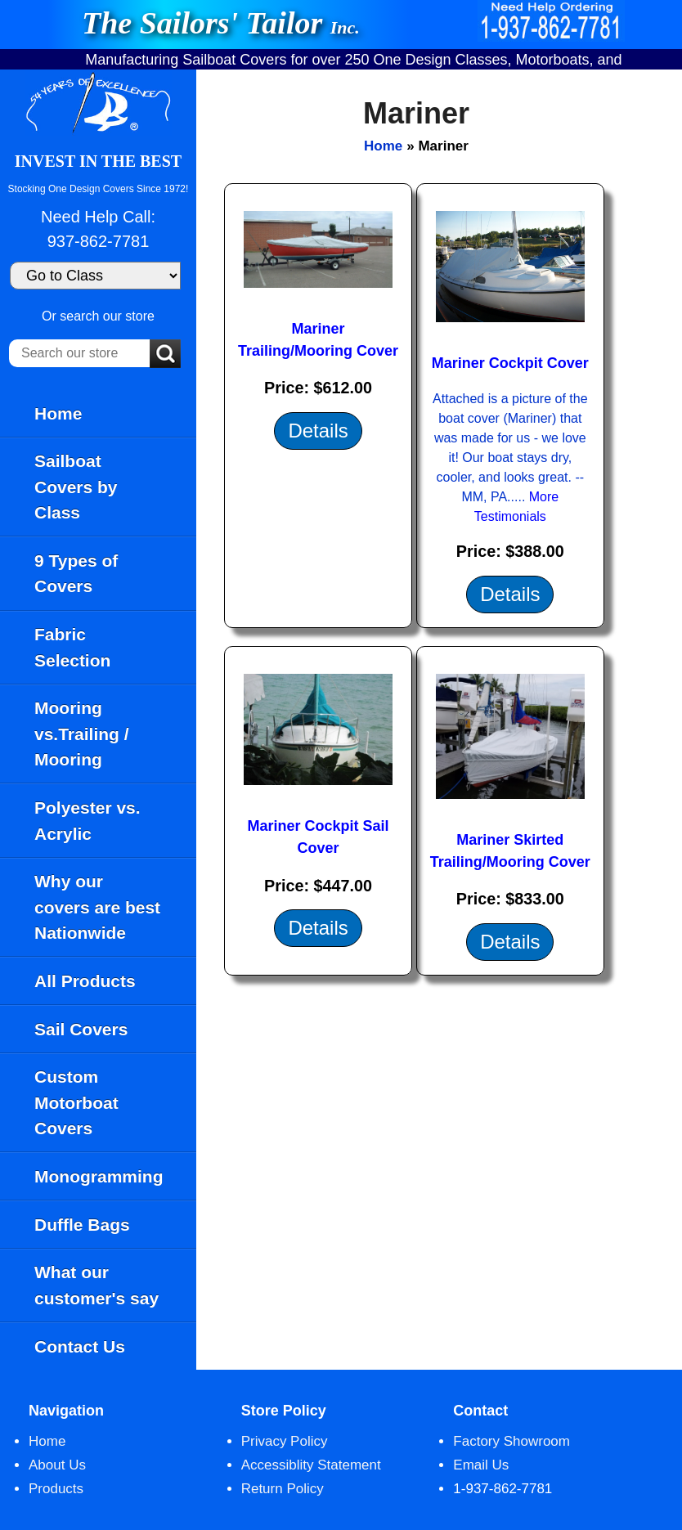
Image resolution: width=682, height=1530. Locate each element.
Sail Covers (81, 1029)
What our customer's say (96, 1285)
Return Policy (282, 1488)
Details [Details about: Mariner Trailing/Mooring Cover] (318, 431)
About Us (57, 1465)
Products (56, 1488)
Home (58, 413)
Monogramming (99, 1176)
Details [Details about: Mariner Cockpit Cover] (510, 594)
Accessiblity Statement (311, 1465)
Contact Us (79, 1346)
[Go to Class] (95, 275)
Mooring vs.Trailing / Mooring (81, 733)
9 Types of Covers (76, 573)
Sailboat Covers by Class (76, 486)
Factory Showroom (511, 1441)
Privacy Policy (284, 1441)
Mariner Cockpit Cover (510, 363)
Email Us (481, 1465)
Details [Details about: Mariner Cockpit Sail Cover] (318, 928)
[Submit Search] (165, 354)
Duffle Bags (82, 1224)
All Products (85, 980)
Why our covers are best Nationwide (97, 907)
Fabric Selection (72, 647)
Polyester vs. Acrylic (87, 820)
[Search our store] (79, 353)
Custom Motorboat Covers (76, 1102)
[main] (439, 720)
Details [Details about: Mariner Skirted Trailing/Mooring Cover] (510, 942)
